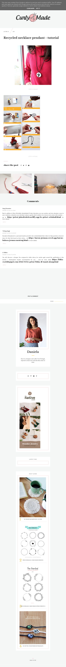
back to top (33, 659)
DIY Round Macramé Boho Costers (33, 519)
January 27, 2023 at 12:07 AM (9, 254)
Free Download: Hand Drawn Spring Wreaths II (33, 606)
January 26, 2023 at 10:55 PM (9, 233)
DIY (14, 31)
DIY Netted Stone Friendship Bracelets (33, 646)
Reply (4, 222)
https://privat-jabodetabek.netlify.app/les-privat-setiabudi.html (34, 217)
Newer (52, 301)
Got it (38, 8)
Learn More (30, 8)
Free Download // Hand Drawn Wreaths (33, 560)
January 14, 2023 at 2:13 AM (8, 210)
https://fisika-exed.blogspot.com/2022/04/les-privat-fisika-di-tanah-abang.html (33, 260)
